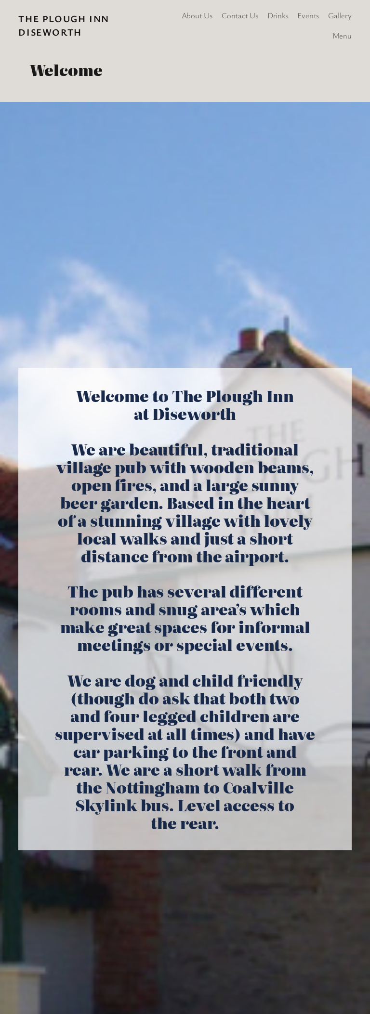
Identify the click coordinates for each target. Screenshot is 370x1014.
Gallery (339, 15)
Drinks (277, 15)
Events (308, 15)
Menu (342, 35)
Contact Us (240, 15)
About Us (197, 15)
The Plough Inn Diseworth (63, 25)
